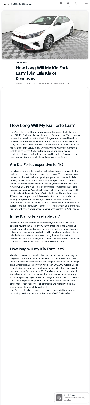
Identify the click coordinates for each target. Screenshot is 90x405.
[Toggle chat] (71, 397)
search (68, 6)
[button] (60, 4)
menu (86, 6)
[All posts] (22, 62)
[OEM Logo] (5, 4)
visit (61, 6)
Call (76, 6)
